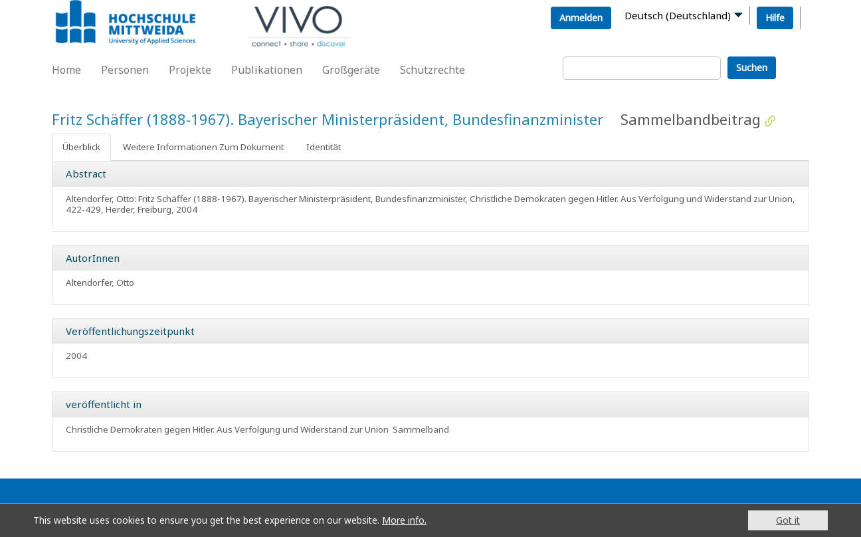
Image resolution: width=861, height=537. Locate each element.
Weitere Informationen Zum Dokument (203, 147)
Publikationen (266, 69)
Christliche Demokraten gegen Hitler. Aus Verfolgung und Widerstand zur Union (227, 429)
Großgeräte (351, 69)
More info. (404, 520)
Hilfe (775, 17)
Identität (323, 147)
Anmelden (581, 17)
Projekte (190, 69)
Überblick (81, 147)
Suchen (751, 67)
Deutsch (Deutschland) (677, 15)
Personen (125, 69)
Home (66, 69)
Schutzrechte (432, 69)
